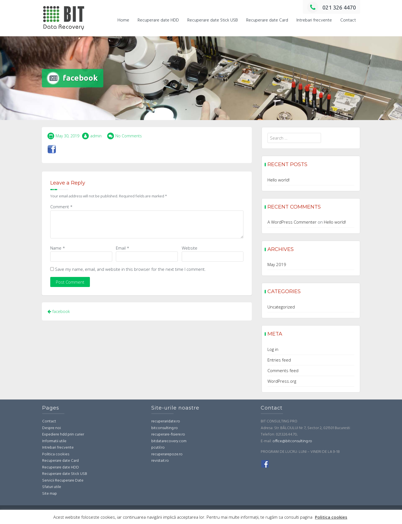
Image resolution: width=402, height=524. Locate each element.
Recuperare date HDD (158, 20)
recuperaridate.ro (165, 421)
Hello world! (278, 180)
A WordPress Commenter (292, 222)
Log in (272, 349)
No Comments (128, 135)
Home (123, 20)
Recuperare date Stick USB (212, 20)
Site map (49, 493)
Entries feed (279, 360)
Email (122, 248)
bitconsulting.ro (164, 428)
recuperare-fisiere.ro (168, 434)
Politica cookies (55, 454)
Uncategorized (281, 307)
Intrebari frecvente (314, 20)
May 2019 (276, 264)
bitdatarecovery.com (168, 441)
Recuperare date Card (267, 20)
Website (189, 248)
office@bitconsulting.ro (292, 441)
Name (57, 248)
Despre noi (51, 428)
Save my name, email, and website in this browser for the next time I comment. (130, 269)
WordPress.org (281, 381)
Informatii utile (54, 441)
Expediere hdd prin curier (63, 434)
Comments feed (282, 370)
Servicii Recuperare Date (62, 480)
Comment (61, 206)
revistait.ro (160, 461)
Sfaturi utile (51, 487)
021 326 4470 (331, 7)
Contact (348, 20)
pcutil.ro (158, 447)
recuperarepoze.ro (167, 454)
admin (96, 135)
